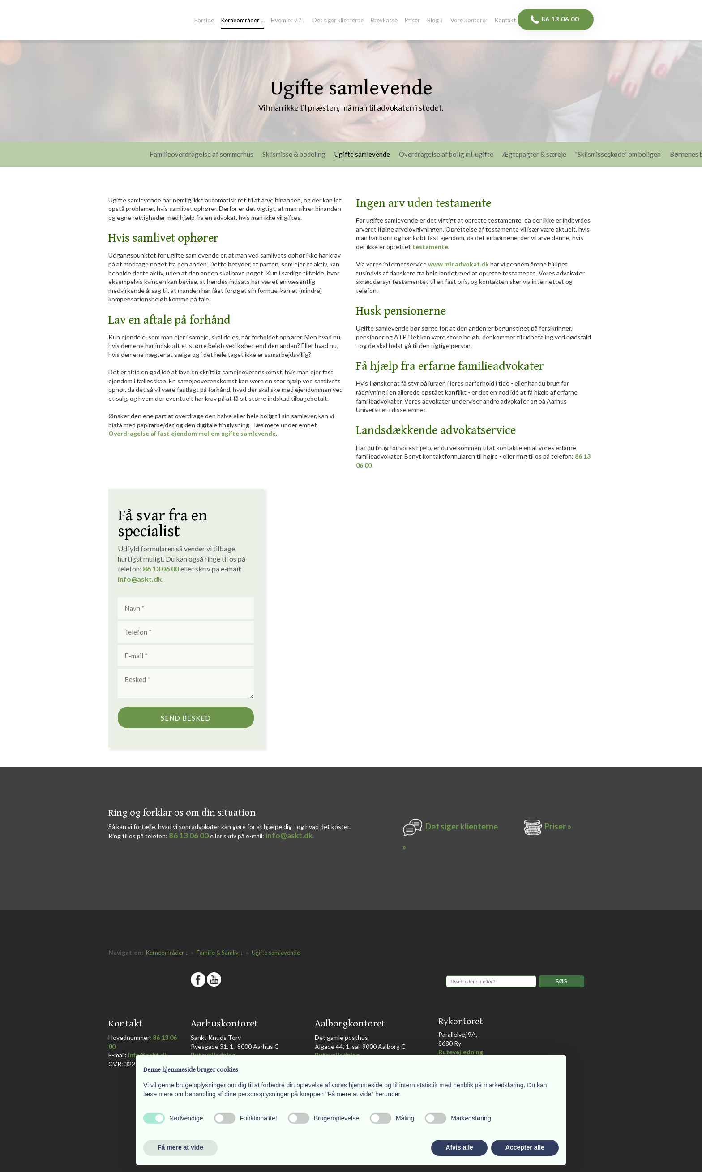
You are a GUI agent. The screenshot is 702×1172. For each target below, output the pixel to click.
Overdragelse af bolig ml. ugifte (446, 154)
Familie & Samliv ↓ (220, 952)
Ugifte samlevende (362, 154)
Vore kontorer (469, 20)
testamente (430, 246)
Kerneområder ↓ (242, 20)
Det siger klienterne (338, 20)
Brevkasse (384, 20)
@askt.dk (146, 579)
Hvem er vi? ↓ (288, 20)
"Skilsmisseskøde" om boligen (618, 154)
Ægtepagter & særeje (534, 154)
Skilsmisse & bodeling (293, 154)
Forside (204, 20)
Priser (412, 20)
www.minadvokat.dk (458, 264)
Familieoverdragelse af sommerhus (201, 154)
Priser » (557, 826)
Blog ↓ (435, 20)
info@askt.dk (288, 835)
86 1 (151, 568)
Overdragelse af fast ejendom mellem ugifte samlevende (192, 433)
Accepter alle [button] (524, 1147)
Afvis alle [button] (459, 1147)
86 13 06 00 (189, 835)
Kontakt (505, 20)
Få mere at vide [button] (180, 1147)
